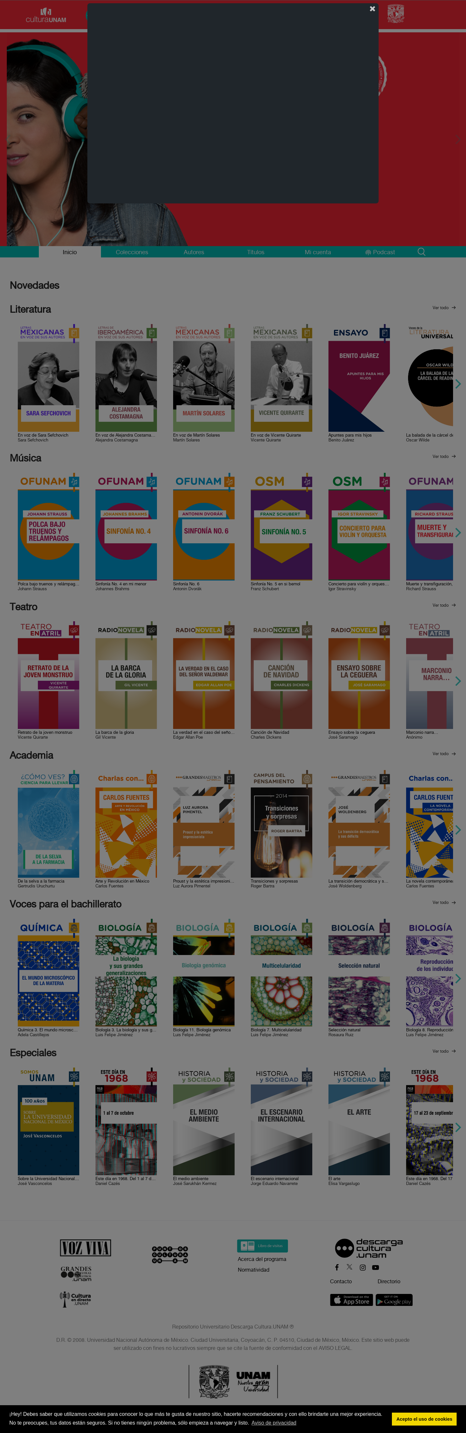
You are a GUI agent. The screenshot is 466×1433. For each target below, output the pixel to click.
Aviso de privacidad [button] (273, 1423)
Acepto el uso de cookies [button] (424, 1419)
